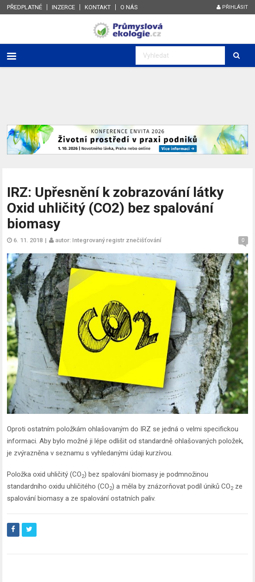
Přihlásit (232, 7)
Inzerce (63, 7)
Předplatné (24, 7)
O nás (129, 7)
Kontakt (98, 7)
